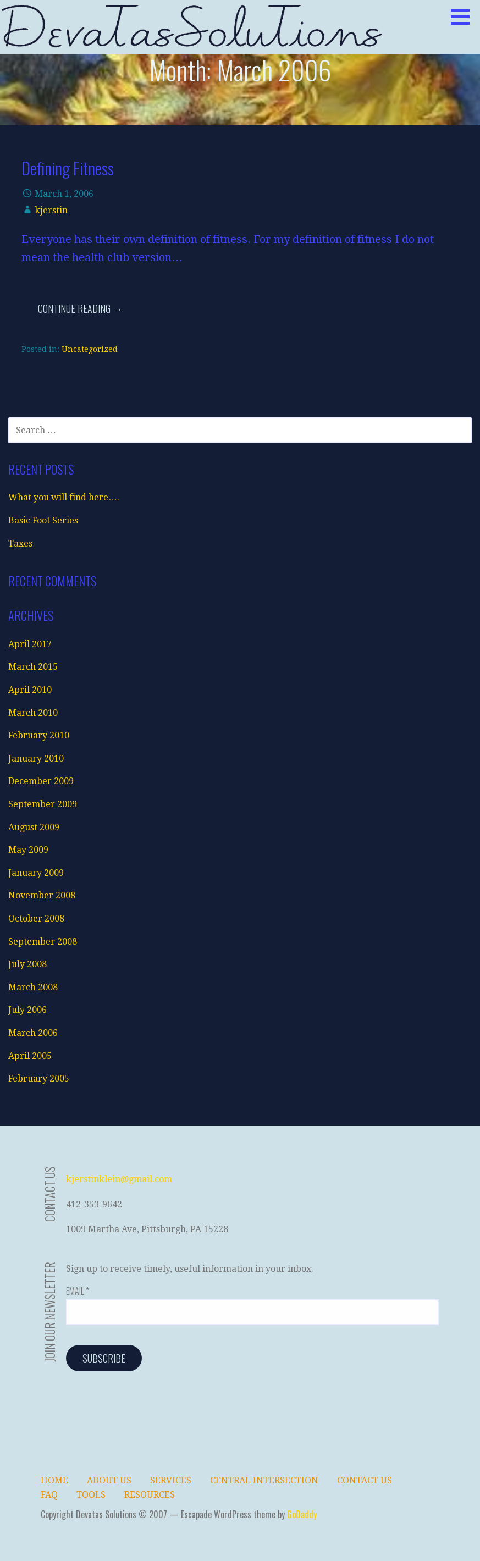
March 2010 (33, 713)
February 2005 (38, 1078)
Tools (91, 1495)
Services (170, 1480)
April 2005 (30, 1056)
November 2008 (41, 895)
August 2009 (33, 827)
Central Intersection (264, 1480)
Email (77, 1291)
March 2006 (33, 1033)
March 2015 (33, 666)
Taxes (20, 543)
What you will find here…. (63, 497)
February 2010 (38, 735)
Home (54, 1480)
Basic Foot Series (43, 520)
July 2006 (27, 1010)
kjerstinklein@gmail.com (119, 1179)
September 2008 (42, 941)
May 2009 (28, 850)
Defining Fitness (67, 167)
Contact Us (364, 1480)
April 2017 (30, 644)
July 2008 (27, 964)
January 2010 (36, 758)
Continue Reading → (80, 308)
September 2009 (42, 804)
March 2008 (33, 987)
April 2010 (30, 690)
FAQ (49, 1495)
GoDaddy (302, 1514)
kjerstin (51, 210)
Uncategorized (90, 349)
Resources (149, 1495)
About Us (109, 1480)
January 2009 (36, 873)
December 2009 (41, 781)
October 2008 (36, 918)
